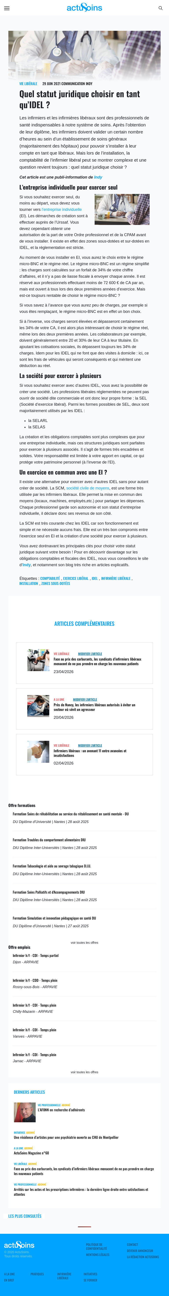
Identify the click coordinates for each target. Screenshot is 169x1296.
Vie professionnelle (49, 1105)
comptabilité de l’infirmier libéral (50, 160)
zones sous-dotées (55, 583)
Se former (90, 1280)
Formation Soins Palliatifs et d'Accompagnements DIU (49, 892)
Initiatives (19, 1132)
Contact (132, 1245)
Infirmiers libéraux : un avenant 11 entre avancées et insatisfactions (90, 753)
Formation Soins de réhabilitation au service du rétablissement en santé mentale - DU (71, 813)
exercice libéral (75, 578)
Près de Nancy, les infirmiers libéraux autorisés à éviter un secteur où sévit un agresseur (94, 707)
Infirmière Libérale (64, 1276)
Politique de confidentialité (96, 1246)
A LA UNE (59, 699)
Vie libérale (28, 83)
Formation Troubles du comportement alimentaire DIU (49, 839)
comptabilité (50, 578)
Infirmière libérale (115, 578)
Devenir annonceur (140, 1251)
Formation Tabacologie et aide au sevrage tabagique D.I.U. (52, 866)
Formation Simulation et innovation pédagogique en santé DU (54, 918)
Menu (6, 8)
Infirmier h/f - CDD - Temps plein (35, 980)
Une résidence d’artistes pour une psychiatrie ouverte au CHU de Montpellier (66, 1137)
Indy (98, 177)
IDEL (95, 578)
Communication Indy (76, 83)
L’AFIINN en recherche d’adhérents (61, 1109)
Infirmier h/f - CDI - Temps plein (34, 1005)
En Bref (9, 1280)
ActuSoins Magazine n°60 (31, 1152)
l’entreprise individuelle (62, 209)
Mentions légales (97, 1255)
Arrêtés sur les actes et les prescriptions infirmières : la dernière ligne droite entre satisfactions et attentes (81, 1192)
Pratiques (37, 1274)
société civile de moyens (87, 488)
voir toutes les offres (84, 942)
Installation (28, 583)
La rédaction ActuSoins (143, 1257)
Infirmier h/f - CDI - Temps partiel (36, 955)
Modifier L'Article (90, 653)
